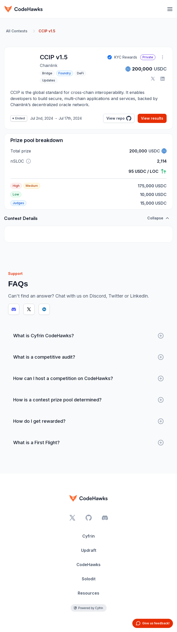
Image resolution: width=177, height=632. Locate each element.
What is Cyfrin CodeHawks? (88, 336)
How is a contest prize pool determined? (88, 400)
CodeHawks (88, 564)
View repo (118, 118)
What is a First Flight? (88, 443)
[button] (28, 161)
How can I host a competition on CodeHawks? (88, 378)
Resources (88, 593)
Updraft (88, 550)
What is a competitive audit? (88, 357)
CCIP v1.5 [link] (47, 31)
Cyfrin (88, 536)
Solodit (88, 578)
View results (152, 118)
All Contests (16, 31)
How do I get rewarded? (88, 421)
